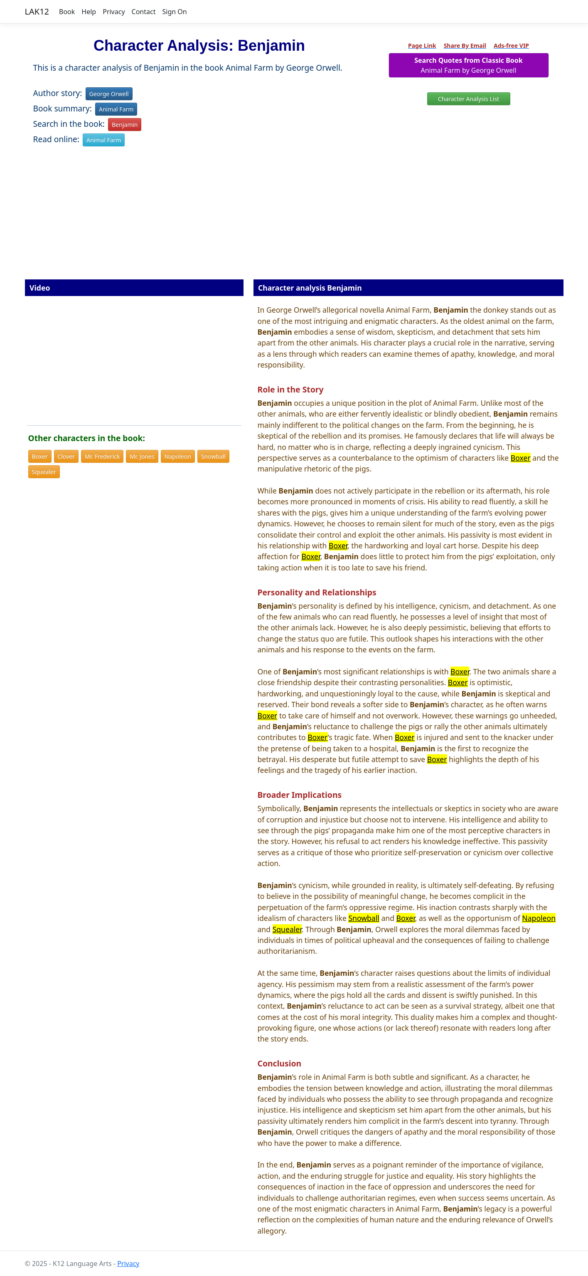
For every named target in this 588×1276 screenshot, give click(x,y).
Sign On (174, 11)
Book (67, 11)
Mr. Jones (142, 456)
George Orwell (109, 94)
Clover (66, 456)
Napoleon (178, 456)
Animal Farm (116, 109)
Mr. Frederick (102, 456)
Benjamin (125, 124)
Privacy (114, 11)
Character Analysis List (468, 99)
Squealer (44, 472)
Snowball (213, 456)
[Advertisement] (294, 219)
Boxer (40, 456)
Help (88, 11)
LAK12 (37, 11)
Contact (144, 11)
